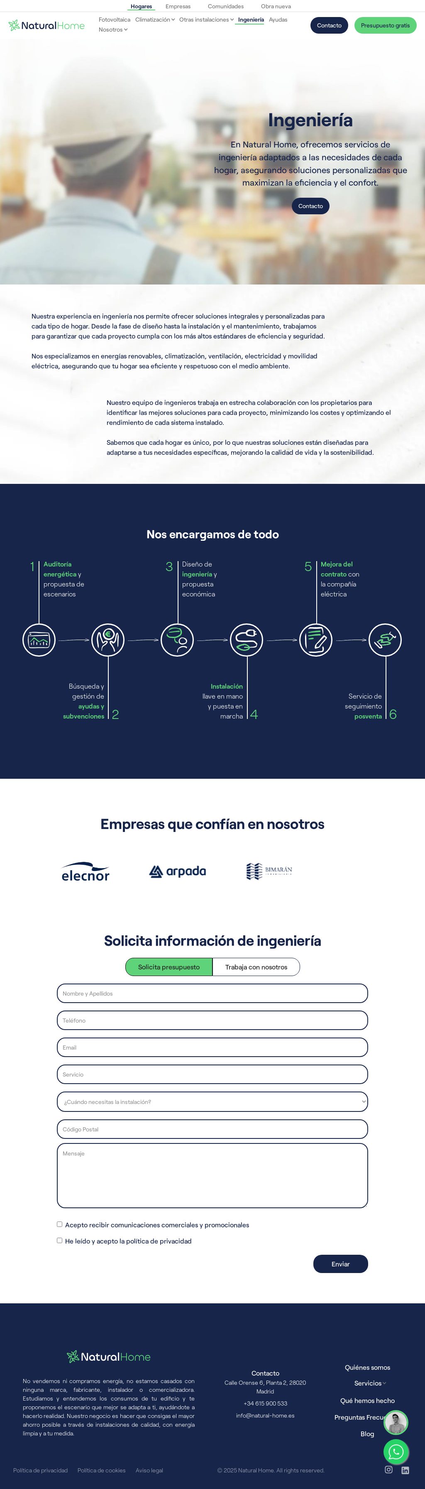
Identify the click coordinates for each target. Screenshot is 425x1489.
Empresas (178, 6)
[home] (46, 25)
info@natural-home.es (265, 1415)
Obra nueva (276, 6)
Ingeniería (251, 19)
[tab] (168, 967)
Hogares (141, 6)
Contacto (329, 25)
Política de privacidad (40, 1470)
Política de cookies (102, 1470)
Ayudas (278, 19)
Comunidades (226, 6)
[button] (153, 19)
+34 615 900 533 (265, 1403)
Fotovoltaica (114, 19)
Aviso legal (149, 1470)
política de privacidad (159, 1241)
